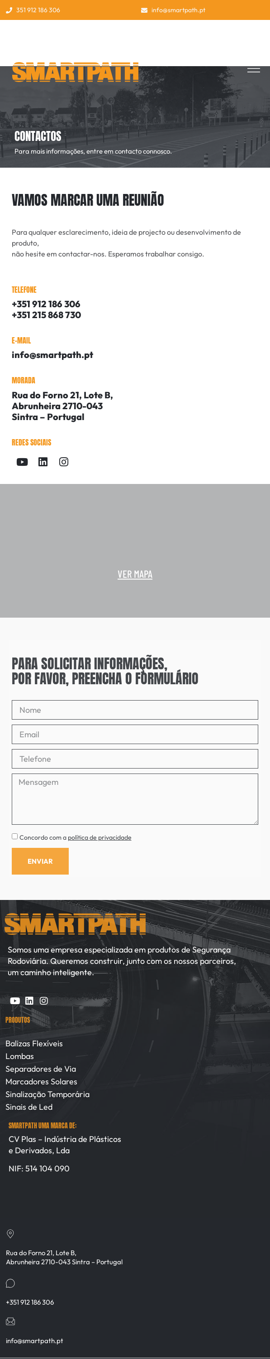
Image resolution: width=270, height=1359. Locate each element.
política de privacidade (100, 837)
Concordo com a (75, 837)
